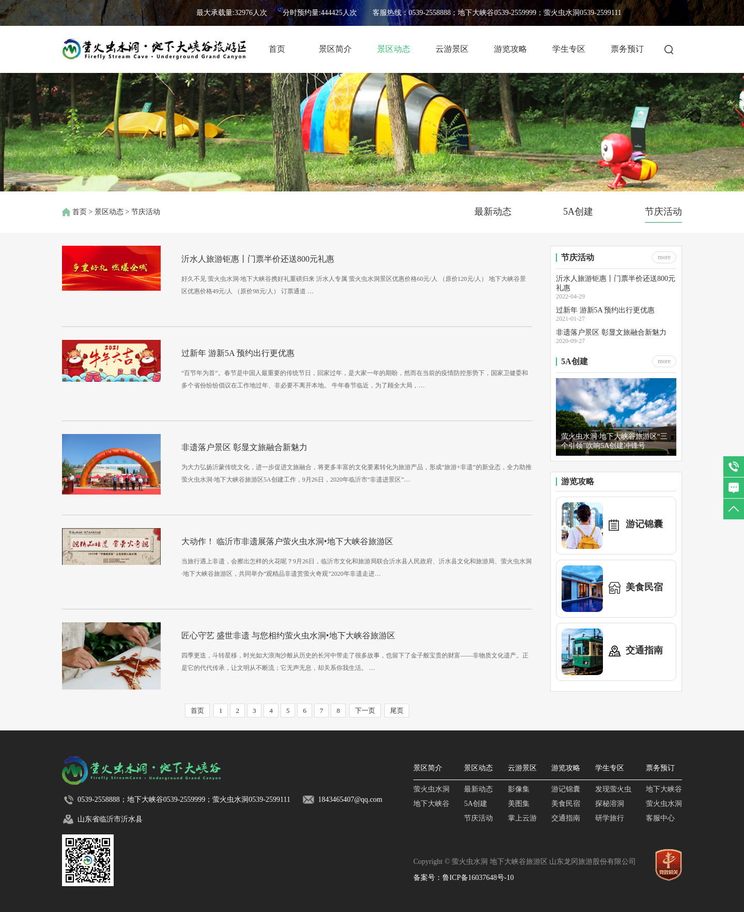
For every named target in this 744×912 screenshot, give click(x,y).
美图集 (519, 804)
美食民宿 (565, 804)
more (664, 257)
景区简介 (335, 48)
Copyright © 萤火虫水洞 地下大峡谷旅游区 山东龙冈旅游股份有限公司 (524, 861)
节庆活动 (663, 211)
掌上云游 (522, 818)
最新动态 (493, 211)
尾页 (397, 710)
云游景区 (452, 48)
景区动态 (393, 48)
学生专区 (568, 48)
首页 (277, 48)
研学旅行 (609, 818)
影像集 (519, 789)
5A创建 (578, 211)
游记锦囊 (565, 789)
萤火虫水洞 (431, 789)
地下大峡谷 (431, 804)
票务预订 (627, 48)
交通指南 (565, 818)
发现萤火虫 (613, 789)
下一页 (365, 710)
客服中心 (660, 818)
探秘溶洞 (609, 804)
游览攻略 (510, 48)
